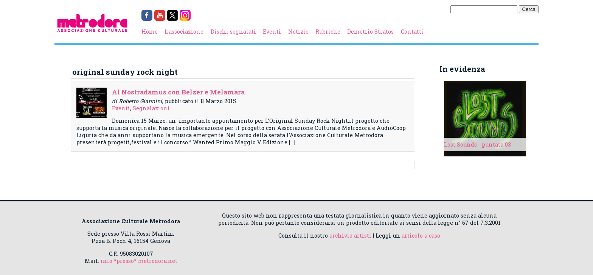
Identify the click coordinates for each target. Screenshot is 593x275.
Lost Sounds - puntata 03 (477, 144)
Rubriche (327, 31)
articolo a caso (421, 235)
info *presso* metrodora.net (139, 260)
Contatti (412, 31)
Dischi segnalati (233, 31)
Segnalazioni (151, 108)
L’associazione (184, 31)
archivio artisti (350, 235)
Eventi (272, 31)
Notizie (298, 31)
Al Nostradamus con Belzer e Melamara (178, 92)
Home (149, 31)
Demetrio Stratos (370, 31)
